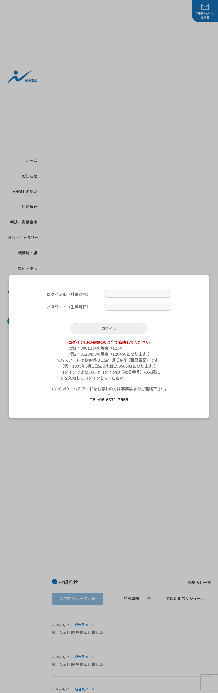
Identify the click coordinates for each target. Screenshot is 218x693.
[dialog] (109, 346)
